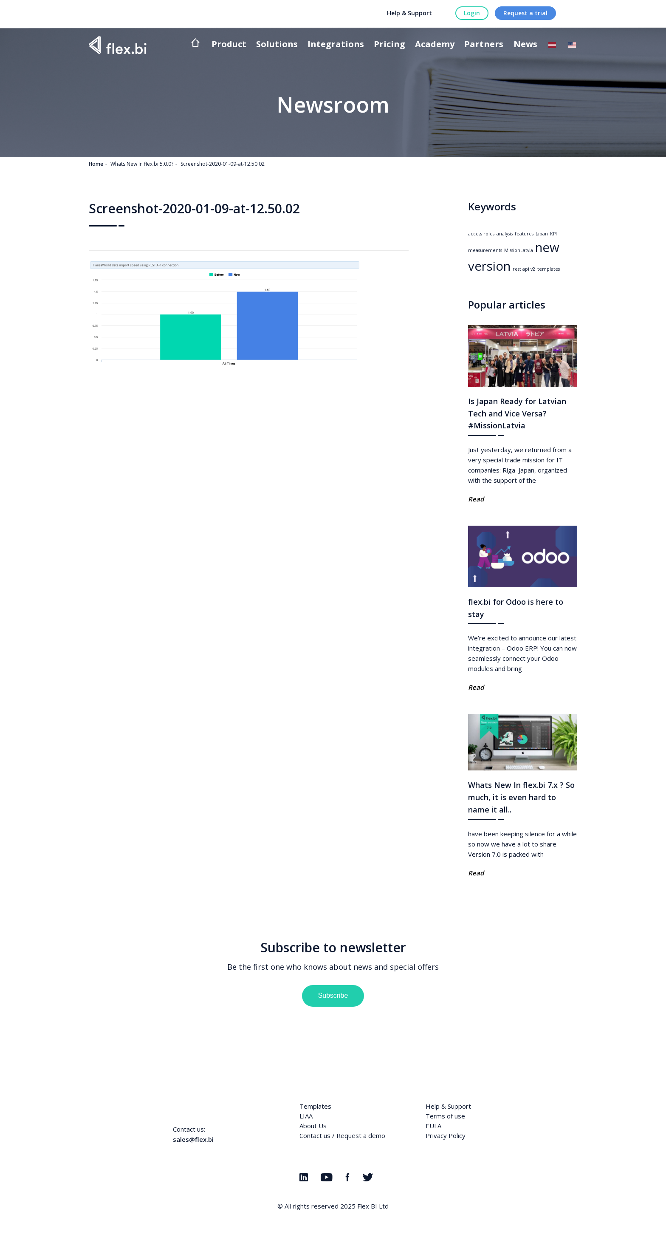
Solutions (277, 45)
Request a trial (525, 13)
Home (96, 163)
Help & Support (409, 13)
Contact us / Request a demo (342, 1135)
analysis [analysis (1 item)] (505, 234)
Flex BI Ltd (373, 1206)
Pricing (389, 45)
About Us (313, 1125)
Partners (483, 45)
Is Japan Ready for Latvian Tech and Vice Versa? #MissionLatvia (517, 413)
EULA (433, 1125)
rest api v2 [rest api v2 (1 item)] (524, 269)
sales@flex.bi (193, 1139)
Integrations (336, 45)
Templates (315, 1106)
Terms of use (445, 1116)
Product (229, 45)
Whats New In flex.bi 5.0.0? (141, 163)
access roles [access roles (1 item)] (481, 234)
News (525, 45)
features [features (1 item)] (524, 234)
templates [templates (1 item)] (548, 269)
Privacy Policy (446, 1135)
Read (476, 499)
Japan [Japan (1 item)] (542, 234)
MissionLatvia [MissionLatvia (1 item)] (518, 250)
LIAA (306, 1116)
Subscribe (333, 995)
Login (472, 13)
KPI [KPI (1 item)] (553, 234)
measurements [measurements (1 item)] (485, 250)
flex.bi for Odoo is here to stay (515, 608)
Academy (434, 45)
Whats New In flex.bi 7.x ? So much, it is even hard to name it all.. (521, 797)
